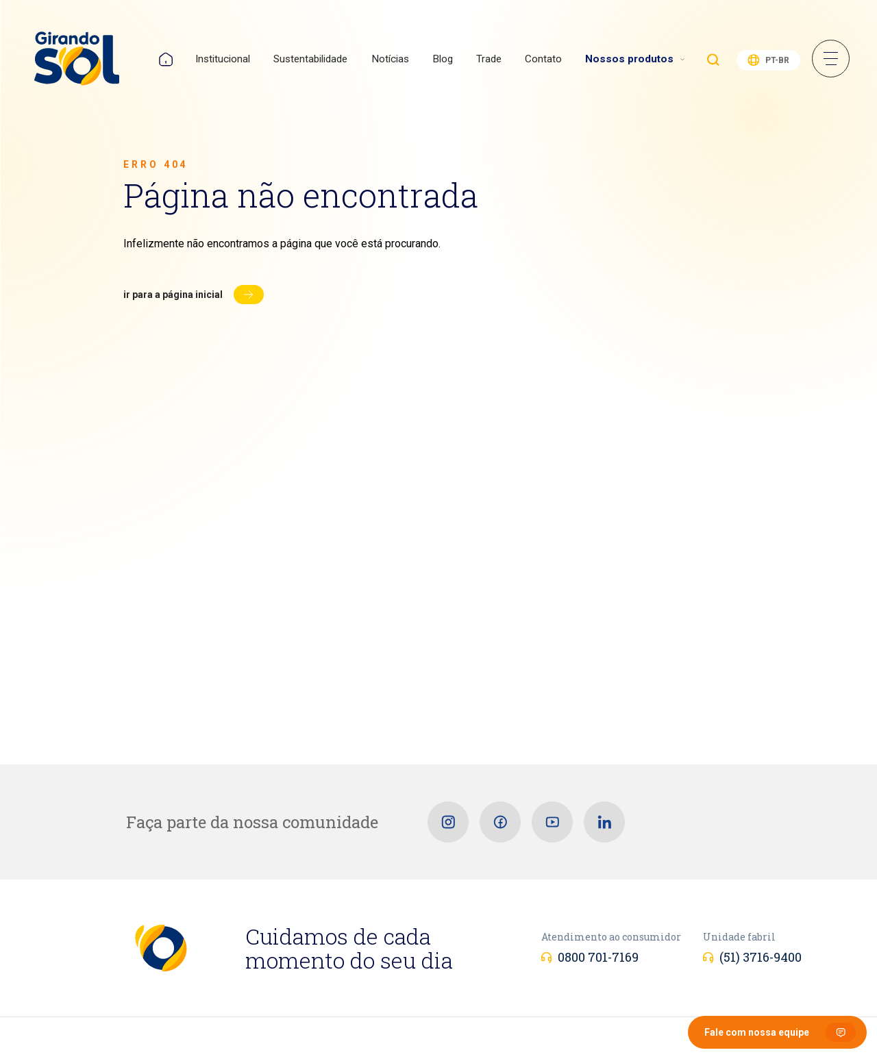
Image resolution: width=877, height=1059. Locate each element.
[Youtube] (552, 822)
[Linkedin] (604, 822)
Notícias (390, 59)
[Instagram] (448, 822)
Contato (543, 59)
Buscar (713, 60)
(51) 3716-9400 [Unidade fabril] (760, 957)
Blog (442, 59)
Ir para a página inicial (173, 294)
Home (165, 59)
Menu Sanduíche (831, 58)
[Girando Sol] (76, 59)
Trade (489, 59)
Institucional (222, 59)
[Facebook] (500, 822)
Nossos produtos (629, 59)
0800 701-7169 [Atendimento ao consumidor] (598, 957)
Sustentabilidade (310, 59)
